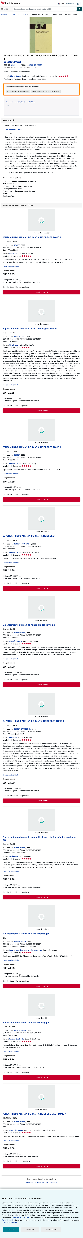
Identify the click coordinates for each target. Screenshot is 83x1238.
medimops (13, 856)
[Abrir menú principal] (5, 9)
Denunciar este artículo (13, 130)
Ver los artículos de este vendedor (18, 91)
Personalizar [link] (51, 1229)
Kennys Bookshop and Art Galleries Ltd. (25, 950)
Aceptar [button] (11, 1230)
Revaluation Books (16, 1039)
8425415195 (15, 65)
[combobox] (45, 9)
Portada (4, 14)
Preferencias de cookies (20, 1218)
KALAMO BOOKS (15, 464)
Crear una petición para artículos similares (45, 91)
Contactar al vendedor (11, 266)
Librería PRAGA (15, 641)
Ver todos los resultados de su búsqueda (41, 1182)
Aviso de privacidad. (9, 1222)
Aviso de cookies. (8, 1220)
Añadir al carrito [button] (41, 292)
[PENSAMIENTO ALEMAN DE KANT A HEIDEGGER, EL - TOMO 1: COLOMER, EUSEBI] (41, 18)
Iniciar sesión (70, 4)
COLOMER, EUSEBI (18, 14)
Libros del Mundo (16, 1130)
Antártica (13, 738)
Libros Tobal (14, 254)
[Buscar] (79, 9)
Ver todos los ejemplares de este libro (20, 102)
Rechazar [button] (30, 1230)
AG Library (13, 345)
